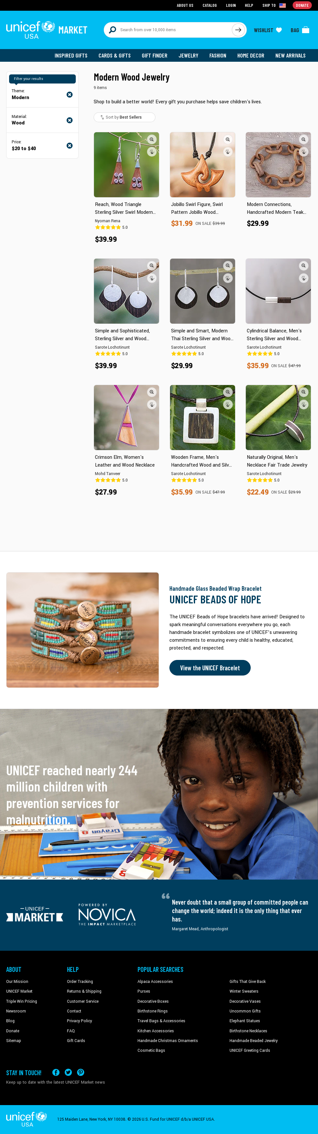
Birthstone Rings (153, 1011)
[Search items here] (168, 29)
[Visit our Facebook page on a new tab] (56, 1072)
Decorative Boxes (153, 1001)
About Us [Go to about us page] (185, 5)
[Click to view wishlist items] (268, 29)
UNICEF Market (19, 991)
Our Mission (17, 982)
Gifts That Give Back (248, 982)
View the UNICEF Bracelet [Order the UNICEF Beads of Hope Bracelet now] (210, 668)
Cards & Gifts (115, 55)
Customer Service (83, 1001)
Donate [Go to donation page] (302, 5)
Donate (12, 1031)
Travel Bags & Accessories (161, 1021)
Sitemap (13, 1041)
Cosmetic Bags (151, 1050)
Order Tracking (80, 982)
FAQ (71, 1031)
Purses (144, 991)
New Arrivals (290, 55)
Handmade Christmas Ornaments (168, 1041)
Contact (74, 1011)
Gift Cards (76, 1041)
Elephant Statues (245, 1021)
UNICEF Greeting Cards (250, 1050)
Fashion (217, 55)
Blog (10, 1021)
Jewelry (188, 55)
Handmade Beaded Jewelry (254, 1041)
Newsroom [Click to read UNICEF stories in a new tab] (16, 1011)
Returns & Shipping (84, 991)
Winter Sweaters (244, 991)
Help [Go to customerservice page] (249, 5)
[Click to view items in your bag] (300, 30)
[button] (152, 139)
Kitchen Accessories (156, 1031)
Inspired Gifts (71, 55)
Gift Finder (154, 55)
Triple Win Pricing (21, 1001)
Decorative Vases (245, 1001)
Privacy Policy (79, 1021)
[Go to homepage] (46, 30)
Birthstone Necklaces (248, 1031)
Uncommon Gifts (245, 1011)
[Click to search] (238, 29)
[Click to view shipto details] (274, 5)
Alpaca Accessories (155, 982)
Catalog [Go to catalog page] (210, 5)
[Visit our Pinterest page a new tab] (81, 1072)
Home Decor (250, 55)
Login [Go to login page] (231, 5)
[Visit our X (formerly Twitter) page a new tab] (68, 1072)
